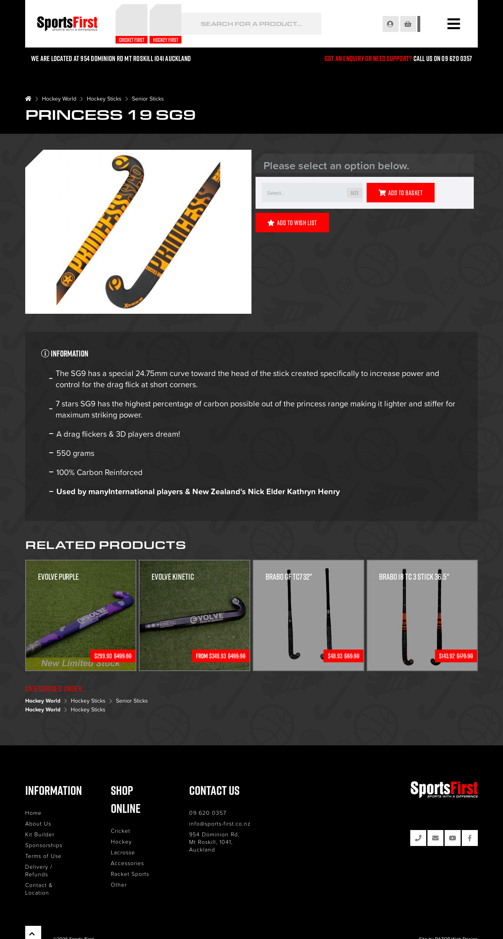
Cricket (124, 812)
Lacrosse (127, 834)
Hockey (125, 823)
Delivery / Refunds (51, 866)
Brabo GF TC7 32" (289, 577)
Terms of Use (43, 856)
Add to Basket (401, 192)
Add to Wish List (292, 222)
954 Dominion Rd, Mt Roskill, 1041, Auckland (233, 838)
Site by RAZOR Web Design (448, 923)
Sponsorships (43, 845)
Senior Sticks (148, 98)
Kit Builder (39, 834)
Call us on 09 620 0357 (442, 58)
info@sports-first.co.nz (228, 823)
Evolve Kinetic (173, 577)
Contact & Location (52, 877)
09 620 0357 (215, 812)
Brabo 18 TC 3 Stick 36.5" (414, 577)
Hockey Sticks (104, 98)
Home (33, 812)
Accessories (131, 845)
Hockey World (59, 98)
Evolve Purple (58, 577)
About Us (38, 823)
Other (123, 866)
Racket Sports (134, 856)
